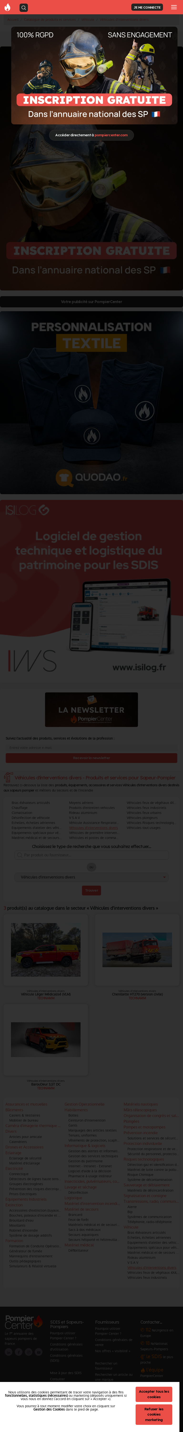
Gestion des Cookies (49, 1409)
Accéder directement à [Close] (91, 135)
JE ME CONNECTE (147, 7)
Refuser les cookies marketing (153, 1414)
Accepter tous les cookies (154, 1394)
